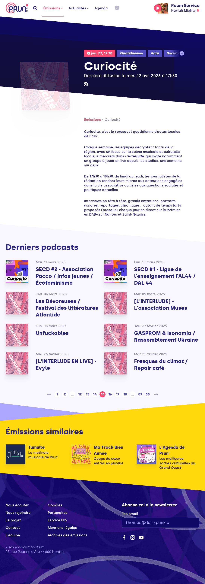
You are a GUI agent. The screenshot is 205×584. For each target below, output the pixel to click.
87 (140, 394)
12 (80, 394)
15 (102, 394)
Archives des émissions (67, 535)
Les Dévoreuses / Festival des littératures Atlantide (67, 308)
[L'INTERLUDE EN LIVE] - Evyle (66, 364)
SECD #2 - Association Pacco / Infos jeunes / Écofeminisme (64, 276)
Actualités (79, 8)
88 (148, 394)
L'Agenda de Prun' (171, 450)
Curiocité (113, 120)
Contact (13, 528)
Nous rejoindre (18, 513)
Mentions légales (62, 528)
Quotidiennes (131, 53)
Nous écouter (17, 505)
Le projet (13, 520)
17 (117, 394)
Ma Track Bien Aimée (108, 450)
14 (95, 394)
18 (125, 394)
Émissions (53, 8)
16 (110, 394)
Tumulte (36, 447)
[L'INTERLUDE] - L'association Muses (160, 304)
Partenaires (58, 513)
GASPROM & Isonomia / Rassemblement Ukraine (166, 336)
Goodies (55, 505)
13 (87, 394)
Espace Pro (57, 520)
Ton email (130, 514)
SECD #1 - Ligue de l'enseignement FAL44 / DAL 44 (165, 276)
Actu (155, 53)
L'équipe (13, 535)
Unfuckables (52, 333)
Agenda (101, 8)
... (72, 394)
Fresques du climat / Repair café (161, 364)
